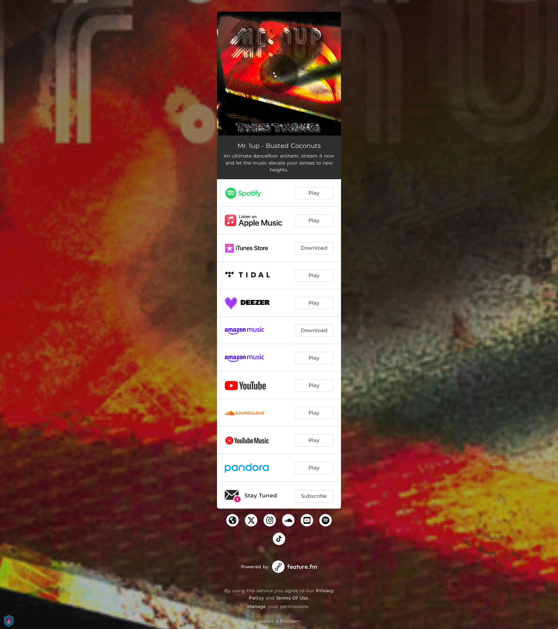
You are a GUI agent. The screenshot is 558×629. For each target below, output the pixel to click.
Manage (256, 606)
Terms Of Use (292, 598)
